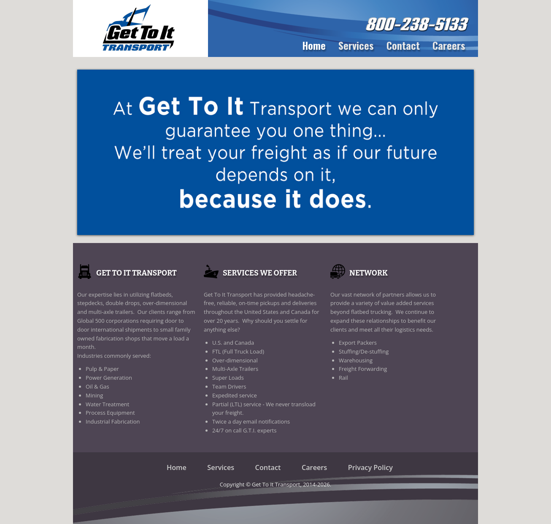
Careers (448, 45)
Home (314, 45)
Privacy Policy (370, 467)
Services (356, 45)
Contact (403, 45)
